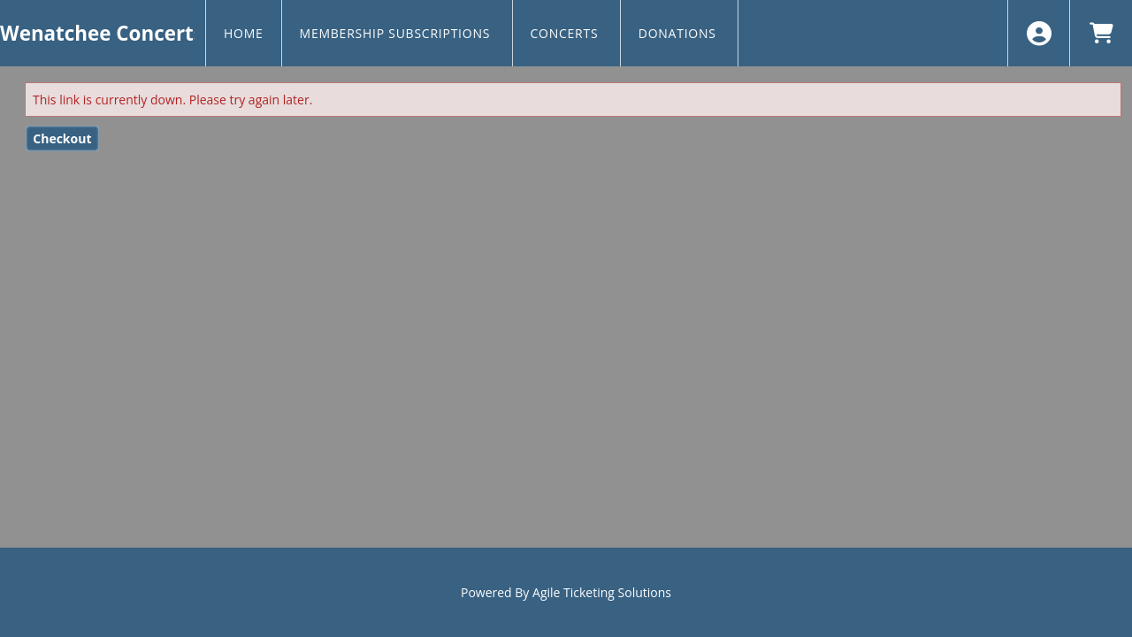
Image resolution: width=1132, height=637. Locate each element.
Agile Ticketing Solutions (601, 592)
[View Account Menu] (1038, 33)
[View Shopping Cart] (1100, 33)
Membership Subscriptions (397, 33)
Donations (679, 33)
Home (244, 33)
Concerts (566, 33)
